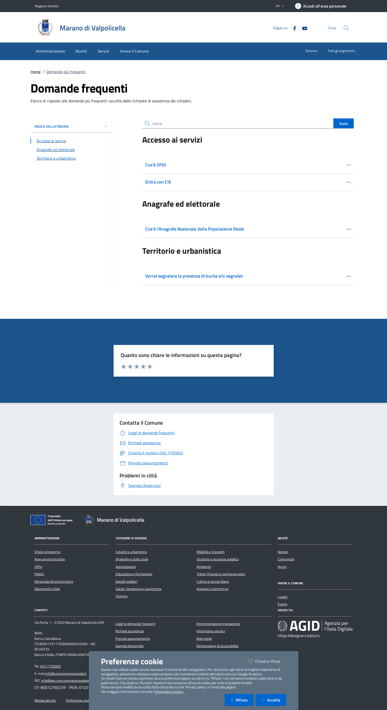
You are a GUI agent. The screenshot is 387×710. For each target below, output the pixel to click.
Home (35, 72)
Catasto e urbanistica (131, 552)
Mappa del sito (45, 700)
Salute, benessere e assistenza (138, 589)
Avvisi (282, 566)
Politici (39, 574)
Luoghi (283, 597)
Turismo (311, 50)
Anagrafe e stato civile (132, 559)
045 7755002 (50, 666)
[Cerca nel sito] (346, 28)
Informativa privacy (210, 631)
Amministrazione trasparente (218, 624)
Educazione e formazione (134, 574)
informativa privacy (169, 691)
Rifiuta (242, 700)
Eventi (282, 604)
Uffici (38, 566)
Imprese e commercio (212, 589)
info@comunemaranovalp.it (66, 673)
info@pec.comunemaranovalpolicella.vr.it (71, 680)
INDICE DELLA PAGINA (71, 126)
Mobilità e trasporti (211, 552)
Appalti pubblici (126, 581)
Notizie (283, 552)
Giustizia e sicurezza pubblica (218, 559)
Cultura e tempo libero (213, 581)
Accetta (274, 700)
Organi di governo (47, 552)
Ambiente (204, 566)
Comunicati (286, 559)
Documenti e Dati (47, 589)
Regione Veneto (46, 6)
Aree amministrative (49, 559)
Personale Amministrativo (53, 581)
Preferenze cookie (79, 700)
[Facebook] (293, 27)
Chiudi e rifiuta (267, 661)
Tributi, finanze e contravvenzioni (221, 574)
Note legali (204, 638)
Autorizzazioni (126, 566)
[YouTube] (303, 27)
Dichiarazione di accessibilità (217, 646)
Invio (343, 123)
